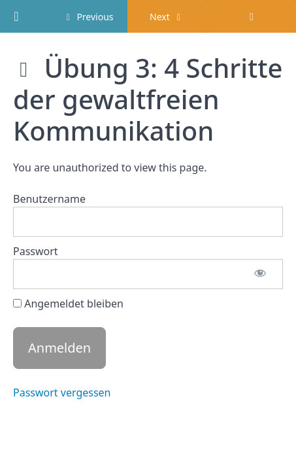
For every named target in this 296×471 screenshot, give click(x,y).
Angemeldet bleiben (68, 303)
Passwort (35, 251)
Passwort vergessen (62, 392)
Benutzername (49, 199)
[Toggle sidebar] (251, 16)
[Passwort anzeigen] (260, 274)
